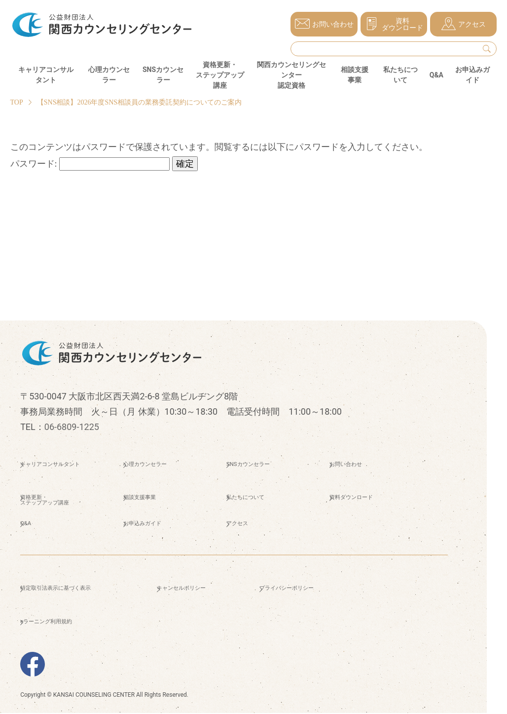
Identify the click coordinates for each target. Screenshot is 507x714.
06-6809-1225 (71, 427)
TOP (16, 102)
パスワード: (90, 164)
